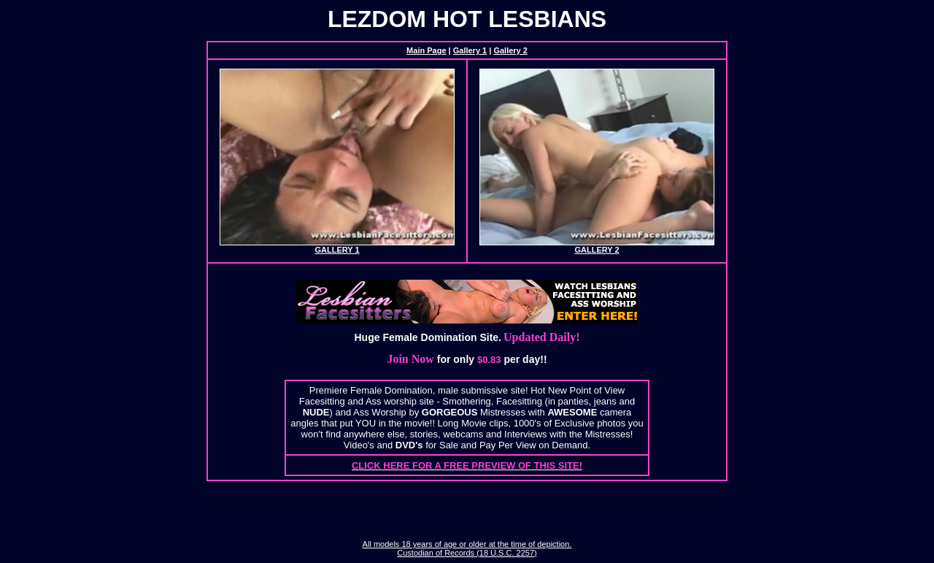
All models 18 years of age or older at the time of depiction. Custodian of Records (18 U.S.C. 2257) (467, 548)
